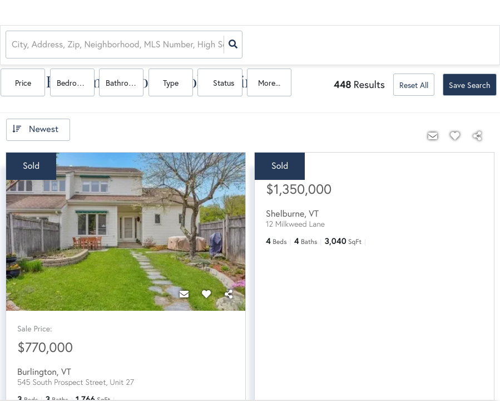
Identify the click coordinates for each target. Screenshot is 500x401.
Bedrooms (293, 45)
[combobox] (13, 45)
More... (474, 45)
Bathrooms (339, 45)
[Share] (228, 292)
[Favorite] (206, 292)
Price (243, 45)
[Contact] (184, 292)
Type (381, 45)
